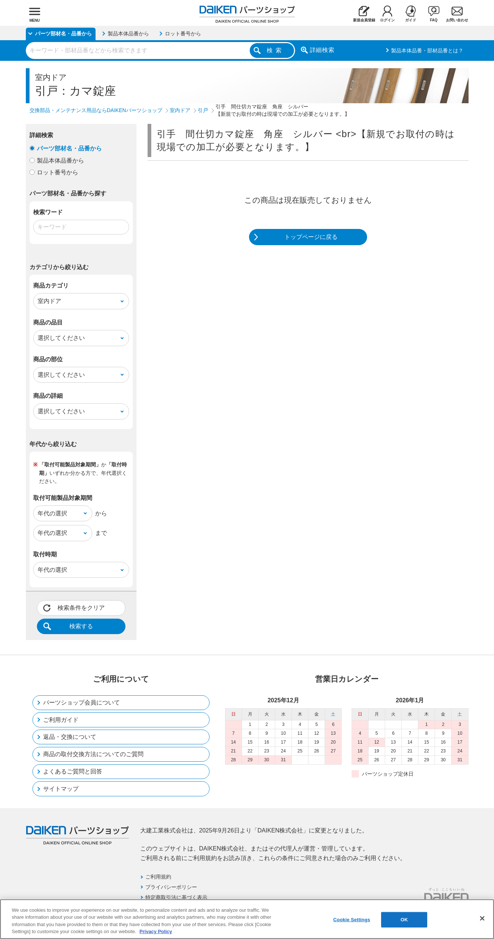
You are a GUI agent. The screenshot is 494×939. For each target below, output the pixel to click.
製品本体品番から (60, 160)
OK (404, 919)
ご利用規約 (158, 877)
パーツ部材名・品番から (69, 148)
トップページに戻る (311, 237)
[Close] (482, 918)
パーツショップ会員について (81, 702)
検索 (275, 50)
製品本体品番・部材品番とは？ (427, 50)
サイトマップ (61, 789)
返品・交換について (69, 737)
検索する (81, 626)
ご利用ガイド (61, 720)
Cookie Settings (351, 919)
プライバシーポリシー (171, 887)
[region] (247, 919)
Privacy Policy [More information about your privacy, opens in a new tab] (155, 931)
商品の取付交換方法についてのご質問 (93, 754)
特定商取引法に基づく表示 (176, 897)
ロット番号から (57, 172)
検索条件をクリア (81, 608)
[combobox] (160, 50)
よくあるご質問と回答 (72, 771)
